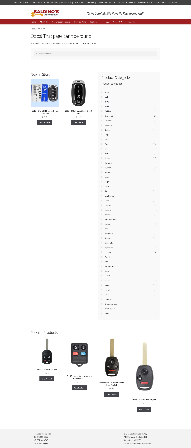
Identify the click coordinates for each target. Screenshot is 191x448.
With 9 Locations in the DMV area (137, 443)
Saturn (107, 275)
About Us (44, 22)
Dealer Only (109, 125)
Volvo (107, 313)
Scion (107, 280)
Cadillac (108, 111)
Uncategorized (111, 304)
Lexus (107, 200)
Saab (107, 271)
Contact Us (118, 22)
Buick (107, 106)
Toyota (108, 299)
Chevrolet (109, 116)
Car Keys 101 (95, 22)
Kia (106, 191)
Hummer (108, 163)
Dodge (107, 130)
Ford (106, 144)
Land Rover (109, 196)
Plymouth (109, 247)
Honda (107, 158)
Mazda (107, 214)
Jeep (107, 186)
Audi (106, 97)
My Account (131, 22)
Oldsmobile (109, 243)
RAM (106, 261)
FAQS (107, 22)
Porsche (108, 257)
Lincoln (108, 205)
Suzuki (107, 294)
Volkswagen (110, 308)
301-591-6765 (42, 440)
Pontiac (108, 252)
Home (33, 22)
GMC (106, 153)
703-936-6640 (42, 443)
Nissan (107, 238)
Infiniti (107, 172)
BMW (107, 102)
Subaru (107, 290)
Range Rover (110, 266)
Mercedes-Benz (111, 219)
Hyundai (108, 167)
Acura (107, 92)
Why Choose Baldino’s (61, 22)
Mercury (108, 224)
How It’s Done (80, 22)
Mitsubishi (109, 233)
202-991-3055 (42, 437)
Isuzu (107, 177)
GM (106, 149)
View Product (45, 123)
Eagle (107, 134)
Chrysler (108, 120)
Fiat (106, 139)
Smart (107, 285)
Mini (106, 228)
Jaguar (107, 181)
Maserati (108, 210)
